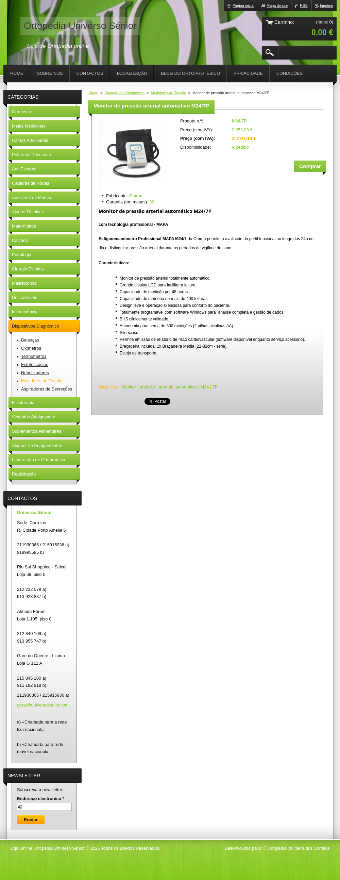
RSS (303, 5)
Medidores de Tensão (168, 93)
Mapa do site (277, 5)
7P (215, 386)
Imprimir (326, 5)
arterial (165, 386)
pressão (147, 386)
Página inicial (243, 5)
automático (186, 386)
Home (93, 93)
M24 (204, 386)
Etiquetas (109, 386)
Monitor (129, 386)
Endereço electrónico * (40, 798)
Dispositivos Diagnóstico (124, 93)
